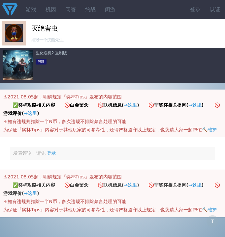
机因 (51, 9)
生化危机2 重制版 (51, 53)
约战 (90, 9)
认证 (215, 9)
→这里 (130, 105)
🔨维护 (209, 129)
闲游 (110, 9)
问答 (70, 9)
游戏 (31, 9)
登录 (195, 9)
